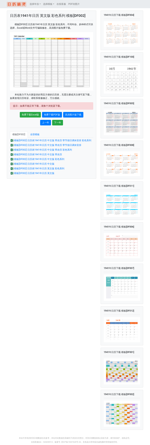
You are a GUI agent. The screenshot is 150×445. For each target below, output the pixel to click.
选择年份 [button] (34, 4)
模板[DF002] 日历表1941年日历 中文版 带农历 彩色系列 (43, 149)
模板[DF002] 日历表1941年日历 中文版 (34, 163)
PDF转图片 (74, 4)
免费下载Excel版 (30, 114)
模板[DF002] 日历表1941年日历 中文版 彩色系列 (39, 159)
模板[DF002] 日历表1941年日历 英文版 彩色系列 (39, 168)
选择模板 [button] (47, 4)
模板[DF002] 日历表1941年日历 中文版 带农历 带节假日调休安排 (47, 145)
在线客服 (61, 4)
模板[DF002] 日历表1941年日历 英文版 (34, 173)
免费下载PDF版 (52, 114)
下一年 (57, 122)
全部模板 (35, 134)
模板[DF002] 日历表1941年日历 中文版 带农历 (38, 154)
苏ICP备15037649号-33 (71, 442)
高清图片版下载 (73, 114)
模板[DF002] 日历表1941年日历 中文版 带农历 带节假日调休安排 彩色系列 (52, 140)
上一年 (45, 122)
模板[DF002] (18, 134)
